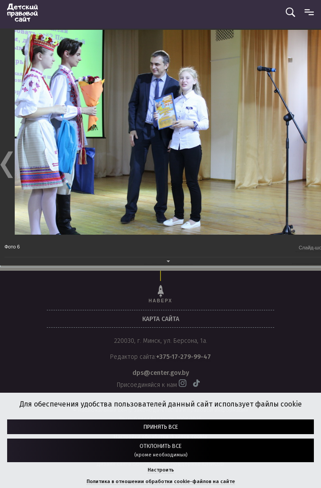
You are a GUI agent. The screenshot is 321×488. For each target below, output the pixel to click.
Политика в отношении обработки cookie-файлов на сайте (160, 481)
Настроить (161, 470)
